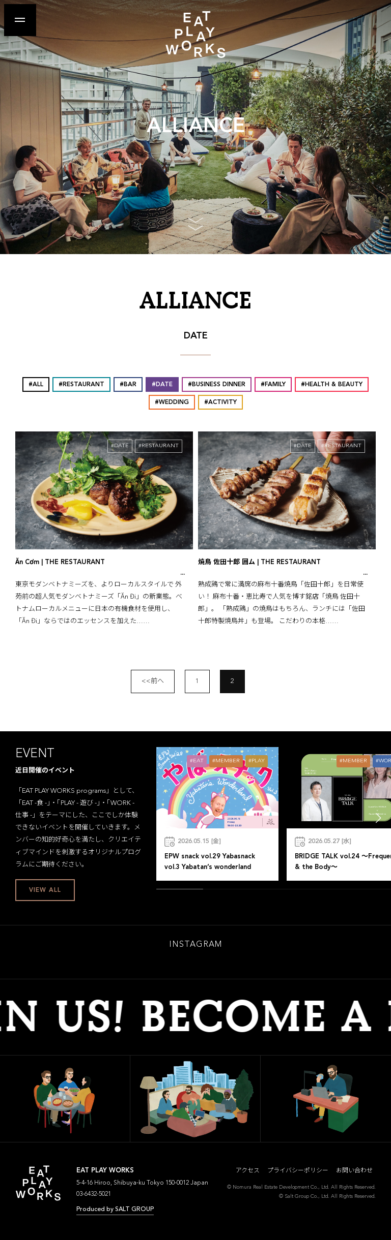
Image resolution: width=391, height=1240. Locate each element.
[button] (378, 818)
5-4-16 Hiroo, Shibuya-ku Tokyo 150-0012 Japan (142, 1183)
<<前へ (153, 681)
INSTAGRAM (195, 945)
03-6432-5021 (93, 1194)
